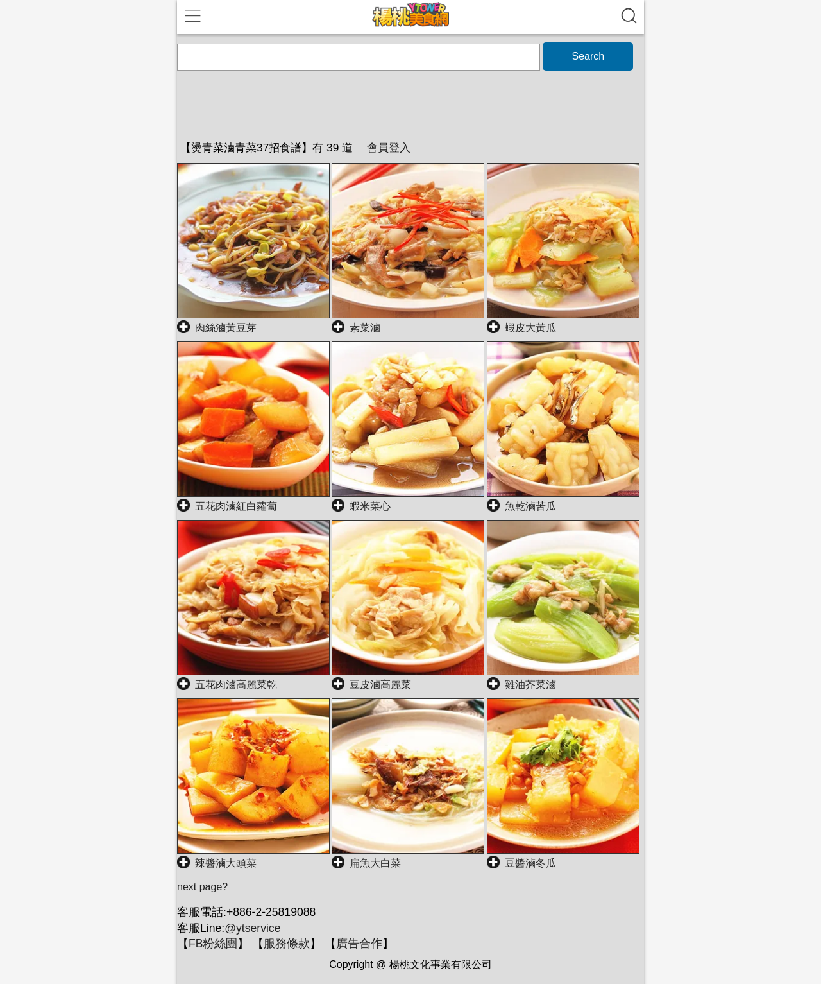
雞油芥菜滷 (530, 684)
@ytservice (252, 928)
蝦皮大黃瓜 (530, 327)
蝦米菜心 (370, 506)
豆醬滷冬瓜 (530, 863)
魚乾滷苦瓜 (530, 506)
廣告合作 (359, 943)
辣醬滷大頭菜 (226, 863)
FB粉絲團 (213, 943)
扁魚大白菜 (375, 863)
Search (587, 56)
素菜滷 (365, 327)
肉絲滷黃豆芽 (226, 327)
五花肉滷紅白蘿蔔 (236, 506)
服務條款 (287, 943)
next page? (202, 886)
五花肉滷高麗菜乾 (236, 684)
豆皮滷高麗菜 (380, 684)
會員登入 (388, 147)
